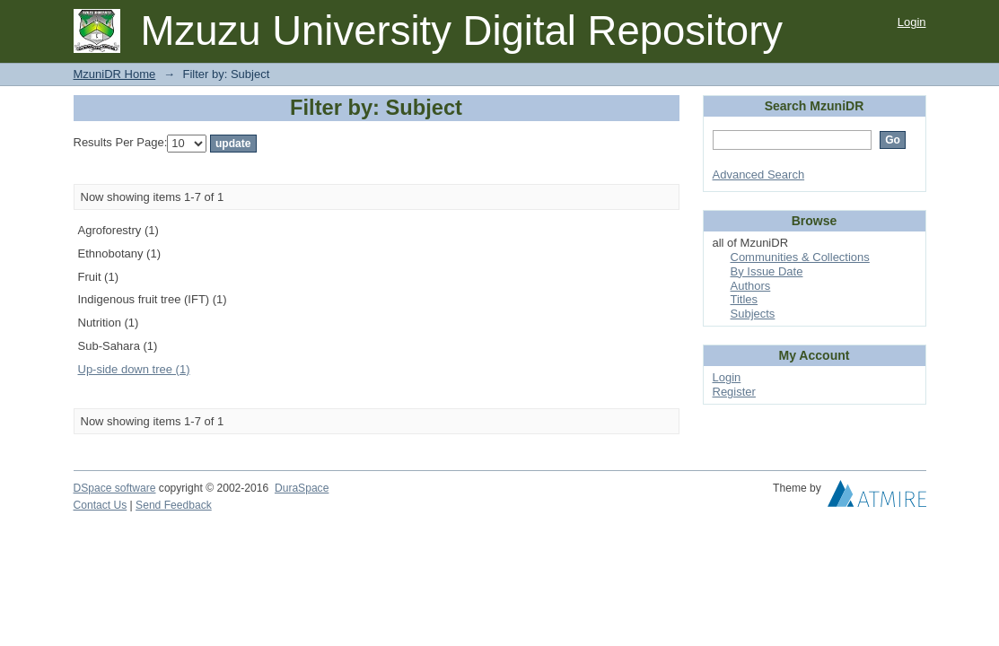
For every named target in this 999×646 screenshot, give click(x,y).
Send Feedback (174, 505)
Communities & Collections (800, 257)
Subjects (753, 313)
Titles (744, 299)
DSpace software (115, 488)
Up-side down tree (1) (134, 369)
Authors (751, 285)
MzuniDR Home (115, 74)
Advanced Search (759, 174)
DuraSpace (302, 488)
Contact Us (100, 505)
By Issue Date (767, 271)
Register (734, 391)
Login (912, 22)
